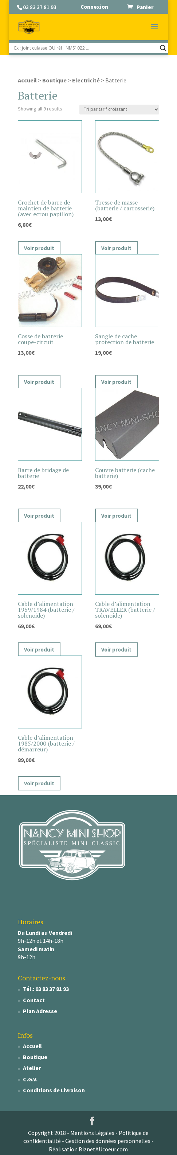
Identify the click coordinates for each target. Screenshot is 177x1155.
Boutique (54, 80)
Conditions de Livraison (54, 1090)
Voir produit (39, 248)
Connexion (94, 6)
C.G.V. (30, 1079)
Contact (34, 1000)
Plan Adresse (40, 1011)
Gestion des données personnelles (107, 1140)
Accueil (27, 80)
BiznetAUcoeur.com (103, 1149)
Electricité (86, 80)
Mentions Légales (92, 1132)
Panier (145, 7)
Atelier (32, 1068)
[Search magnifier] (163, 48)
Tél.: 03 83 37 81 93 (46, 988)
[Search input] (85, 48)
